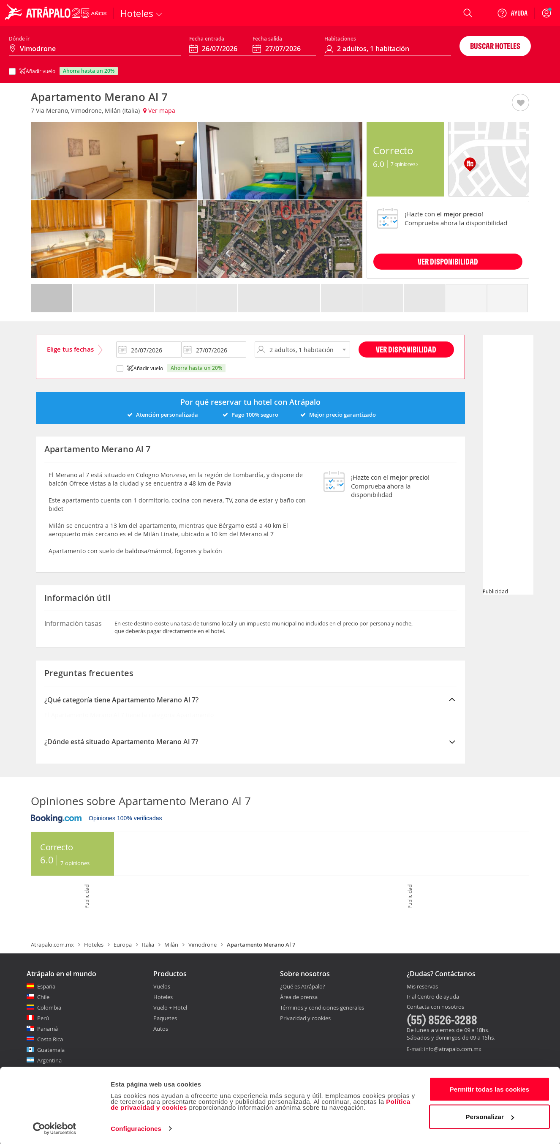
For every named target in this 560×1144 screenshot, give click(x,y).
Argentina (49, 1060)
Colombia (49, 1007)
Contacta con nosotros (435, 1007)
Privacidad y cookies (305, 1018)
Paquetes (165, 1018)
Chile (43, 997)
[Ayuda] (512, 13)
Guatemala (51, 1050)
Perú (43, 1018)
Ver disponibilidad (406, 349)
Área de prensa (299, 997)
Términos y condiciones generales (322, 1007)
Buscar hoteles (495, 46)
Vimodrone (202, 944)
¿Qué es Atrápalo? (302, 986)
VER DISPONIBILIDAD (448, 261)
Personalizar (490, 1115)
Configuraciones (136, 1127)
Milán (171, 944)
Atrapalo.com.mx (52, 944)
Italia (148, 944)
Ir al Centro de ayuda (433, 997)
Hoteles (93, 944)
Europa (123, 944)
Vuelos (161, 986)
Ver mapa (159, 110)
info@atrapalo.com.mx (452, 1049)
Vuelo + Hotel (170, 1007)
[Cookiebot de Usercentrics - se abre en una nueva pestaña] (55, 1127)
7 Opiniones (404, 164)
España (46, 986)
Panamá (47, 1028)
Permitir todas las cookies (490, 1088)
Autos (160, 1028)
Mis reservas (422, 986)
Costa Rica (50, 1039)
